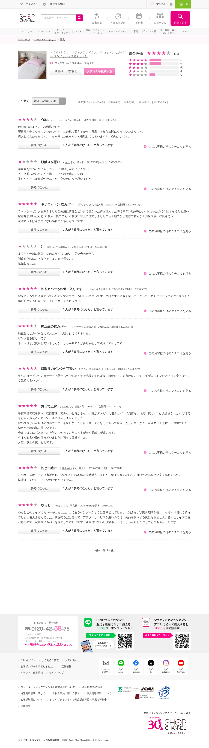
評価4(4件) (114, 102)
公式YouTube (181, 670)
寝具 (62, 39)
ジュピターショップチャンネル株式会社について (48, 687)
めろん (84, 369)
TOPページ (24, 39)
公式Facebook (136, 670)
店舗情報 (66, 666)
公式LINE (120, 670)
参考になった (39, 145)
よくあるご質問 (50, 660)
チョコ (59, 505)
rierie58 (51, 247)
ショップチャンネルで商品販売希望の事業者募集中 (78, 699)
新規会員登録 (57, 4)
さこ (67, 162)
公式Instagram (166, 670)
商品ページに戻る (66, 71)
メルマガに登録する (106, 670)
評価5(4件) (99, 102)
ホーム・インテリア (45, 39)
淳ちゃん (83, 204)
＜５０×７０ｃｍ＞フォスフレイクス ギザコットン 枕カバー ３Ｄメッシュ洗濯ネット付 (87, 54)
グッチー (76, 326)
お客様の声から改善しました (37, 666)
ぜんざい (67, 468)
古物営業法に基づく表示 (66, 693)
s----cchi (63, 120)
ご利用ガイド (28, 660)
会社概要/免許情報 (92, 687)
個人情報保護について (99, 693)
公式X (151, 670)
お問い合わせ (72, 660)
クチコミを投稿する (99, 71)
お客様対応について (32, 699)
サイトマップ (56, 672)
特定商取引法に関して (33, 693)
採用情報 (26, 705)
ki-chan (65, 406)
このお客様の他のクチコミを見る (170, 146)
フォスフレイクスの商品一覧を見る (74, 63)
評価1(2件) (160, 102)
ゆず (92, 289)
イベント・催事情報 (32, 672)
